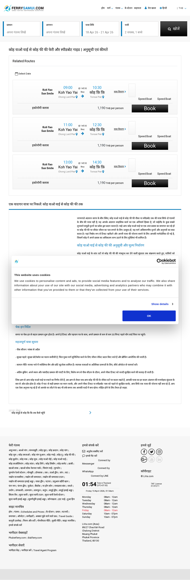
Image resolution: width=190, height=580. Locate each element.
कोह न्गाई (51, 455)
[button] (173, 8)
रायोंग (11, 490)
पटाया (48, 481)
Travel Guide (65, 516)
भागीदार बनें (26, 550)
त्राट (66, 472)
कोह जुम (12, 455)
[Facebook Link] (144, 452)
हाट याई (61, 499)
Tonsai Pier (97, 97)
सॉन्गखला (52, 499)
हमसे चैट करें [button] (89, 455)
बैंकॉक (37, 486)
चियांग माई (47, 468)
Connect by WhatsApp (96, 470)
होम (103, 8)
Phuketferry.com (17, 537)
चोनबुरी (30, 472)
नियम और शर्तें (29, 520)
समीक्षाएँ (30, 516)
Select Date (23, 74)
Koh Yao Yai (68, 92)
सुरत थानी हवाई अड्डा (17, 499)
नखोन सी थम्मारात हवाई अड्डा (21, 481)
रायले (70, 486)
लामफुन (37, 490)
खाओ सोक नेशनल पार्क (30, 468)
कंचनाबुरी (33, 450)
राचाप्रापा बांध (59, 486)
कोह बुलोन (13, 459)
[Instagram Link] (159, 452)
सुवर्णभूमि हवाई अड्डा (37, 499)
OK (149, 315)
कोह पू (60, 455)
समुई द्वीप (53, 490)
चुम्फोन (57, 468)
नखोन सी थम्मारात (33, 477)
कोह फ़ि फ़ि (97, 92)
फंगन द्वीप (22, 486)
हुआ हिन (71, 499)
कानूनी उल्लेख (15, 520)
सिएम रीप (13, 495)
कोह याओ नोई (45, 459)
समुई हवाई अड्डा (65, 490)
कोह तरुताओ (24, 455)
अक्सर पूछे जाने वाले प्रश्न (46, 516)
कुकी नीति (56, 520)
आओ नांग (23, 450)
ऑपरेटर (20, 516)
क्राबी (70, 463)
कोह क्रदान (53, 450)
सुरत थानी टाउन (36, 495)
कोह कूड (43, 450)
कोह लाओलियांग (16, 463)
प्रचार (58, 512)
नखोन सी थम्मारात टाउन (53, 477)
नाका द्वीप (39, 481)
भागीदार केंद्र (14, 550)
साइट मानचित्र (68, 520)
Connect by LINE (95, 476)
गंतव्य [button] (117, 8)
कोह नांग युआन (38, 455)
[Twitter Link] (151, 452)
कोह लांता (29, 463)
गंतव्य (16, 512)
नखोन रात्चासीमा (16, 477)
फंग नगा (12, 486)
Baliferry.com (35, 537)
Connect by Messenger (96, 462)
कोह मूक (33, 459)
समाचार (12, 516)
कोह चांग (64, 450)
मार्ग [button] (108, 8)
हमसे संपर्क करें (15, 525)
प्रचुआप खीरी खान (60, 481)
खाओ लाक (13, 468)
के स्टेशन (128, 8)
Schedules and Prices (32, 512)
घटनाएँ (65, 512)
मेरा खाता (150, 7)
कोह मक (23, 459)
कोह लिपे (39, 463)
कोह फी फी (69, 455)
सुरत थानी (23, 495)
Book (150, 109)
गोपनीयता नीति (43, 520)
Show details (160, 304)
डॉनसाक (38, 472)
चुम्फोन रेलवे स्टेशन (17, 472)
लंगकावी (19, 490)
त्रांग (61, 472)
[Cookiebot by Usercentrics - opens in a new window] (159, 261)
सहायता (137, 8)
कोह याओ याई (59, 459)
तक (46, 472)
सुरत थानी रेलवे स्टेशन (54, 495)
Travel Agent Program (44, 550)
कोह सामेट (61, 463)
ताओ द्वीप (54, 472)
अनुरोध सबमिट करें (92, 451)
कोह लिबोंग (50, 463)
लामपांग (28, 490)
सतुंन (45, 490)
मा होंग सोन (47, 486)
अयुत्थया (13, 450)
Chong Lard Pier (68, 97)
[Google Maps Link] (144, 459)
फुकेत (30, 486)
